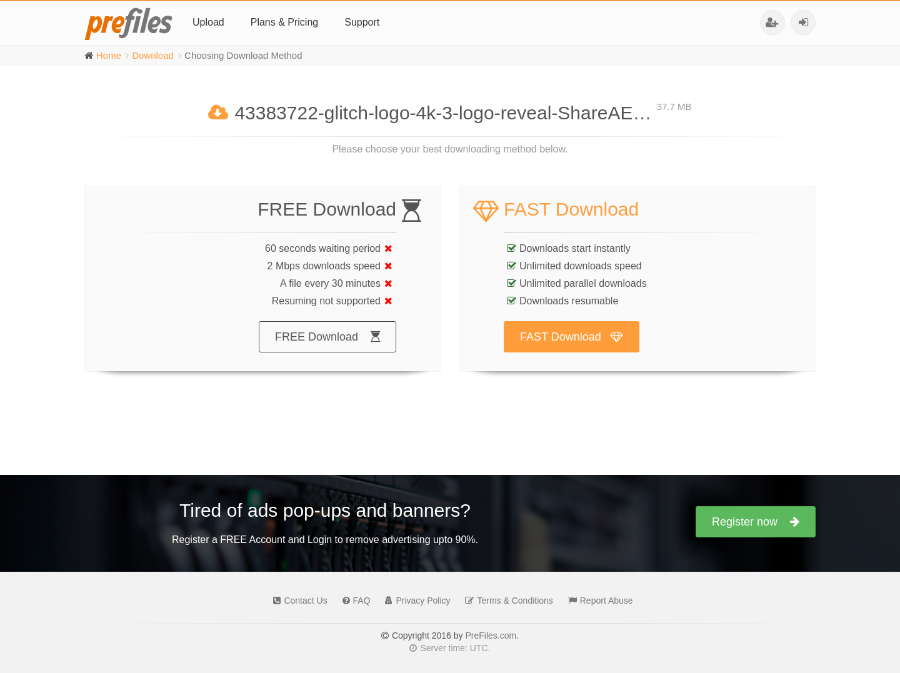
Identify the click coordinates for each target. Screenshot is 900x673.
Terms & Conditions (505, 601)
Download (153, 55)
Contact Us (297, 601)
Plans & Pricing (285, 22)
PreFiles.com (490, 636)
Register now (755, 522)
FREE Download (327, 349)
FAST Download (571, 349)
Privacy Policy (414, 601)
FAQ (353, 601)
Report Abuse (597, 601)
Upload (208, 22)
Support (361, 22)
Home (108, 55)
